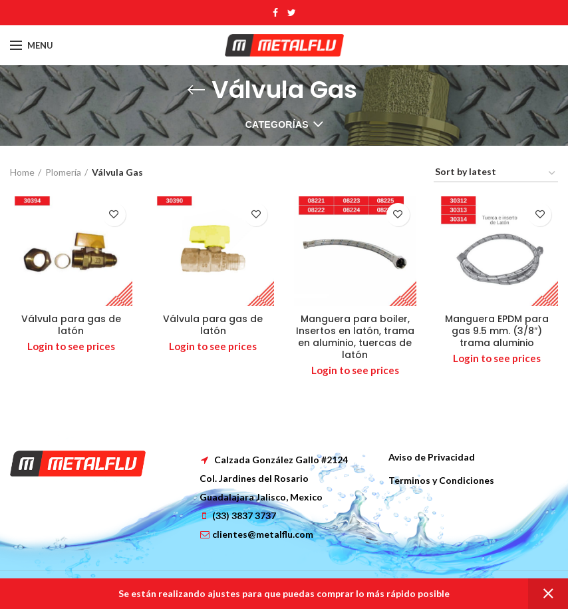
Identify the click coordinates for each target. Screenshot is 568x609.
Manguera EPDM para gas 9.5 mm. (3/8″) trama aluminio (497, 331)
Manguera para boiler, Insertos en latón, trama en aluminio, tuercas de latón (355, 337)
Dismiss (548, 593)
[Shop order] (496, 174)
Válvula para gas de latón (71, 325)
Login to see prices (71, 346)
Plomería (63, 172)
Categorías (277, 124)
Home (22, 172)
